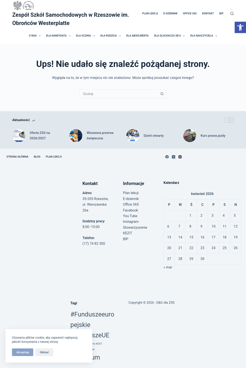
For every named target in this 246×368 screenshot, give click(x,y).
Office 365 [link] (190, 13)
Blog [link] (37, 156)
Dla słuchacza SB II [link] (170, 35)
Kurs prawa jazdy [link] (213, 136)
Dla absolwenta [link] (137, 35)
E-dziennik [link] (170, 13)
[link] (240, 27)
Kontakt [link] (208, 13)
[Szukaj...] (119, 93)
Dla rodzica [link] (111, 35)
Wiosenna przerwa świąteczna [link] (100, 135)
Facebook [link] (130, 210)
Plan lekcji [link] (150, 13)
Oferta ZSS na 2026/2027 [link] (40, 135)
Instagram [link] (131, 222)
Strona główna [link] (17, 156)
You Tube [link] (130, 216)
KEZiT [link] (99, 343)
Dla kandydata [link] (59, 35)
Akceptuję (22, 352)
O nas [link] (35, 35)
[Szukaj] (232, 13)
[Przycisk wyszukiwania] (162, 93)
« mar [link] (167, 267)
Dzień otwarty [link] (154, 136)
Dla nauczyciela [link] (204, 35)
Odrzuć (44, 352)
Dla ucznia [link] (86, 35)
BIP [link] (221, 13)
